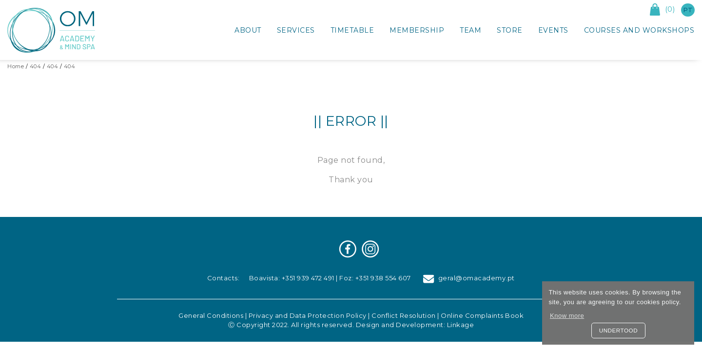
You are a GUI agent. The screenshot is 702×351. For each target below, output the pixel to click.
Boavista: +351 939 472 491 (291, 278)
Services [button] (296, 30)
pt (688, 10)
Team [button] (470, 30)
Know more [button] (567, 315)
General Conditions (210, 315)
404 (35, 66)
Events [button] (553, 30)
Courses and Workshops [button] (639, 30)
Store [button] (510, 30)
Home (15, 66)
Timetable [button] (352, 30)
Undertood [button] (618, 330)
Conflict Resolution (403, 315)
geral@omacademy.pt (469, 278)
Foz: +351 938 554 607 (375, 278)
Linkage (460, 325)
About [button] (247, 30)
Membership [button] (417, 30)
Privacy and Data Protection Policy (308, 315)
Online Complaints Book (482, 315)
